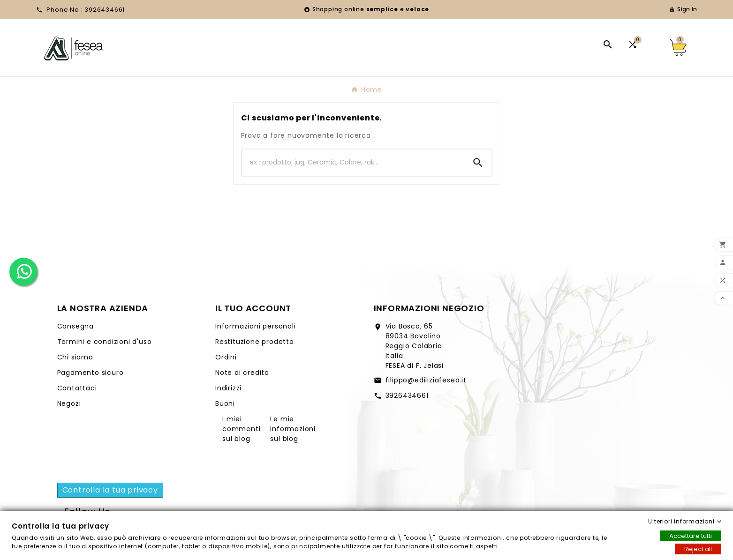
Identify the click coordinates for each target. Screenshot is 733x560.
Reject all (698, 549)
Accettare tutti (690, 535)
